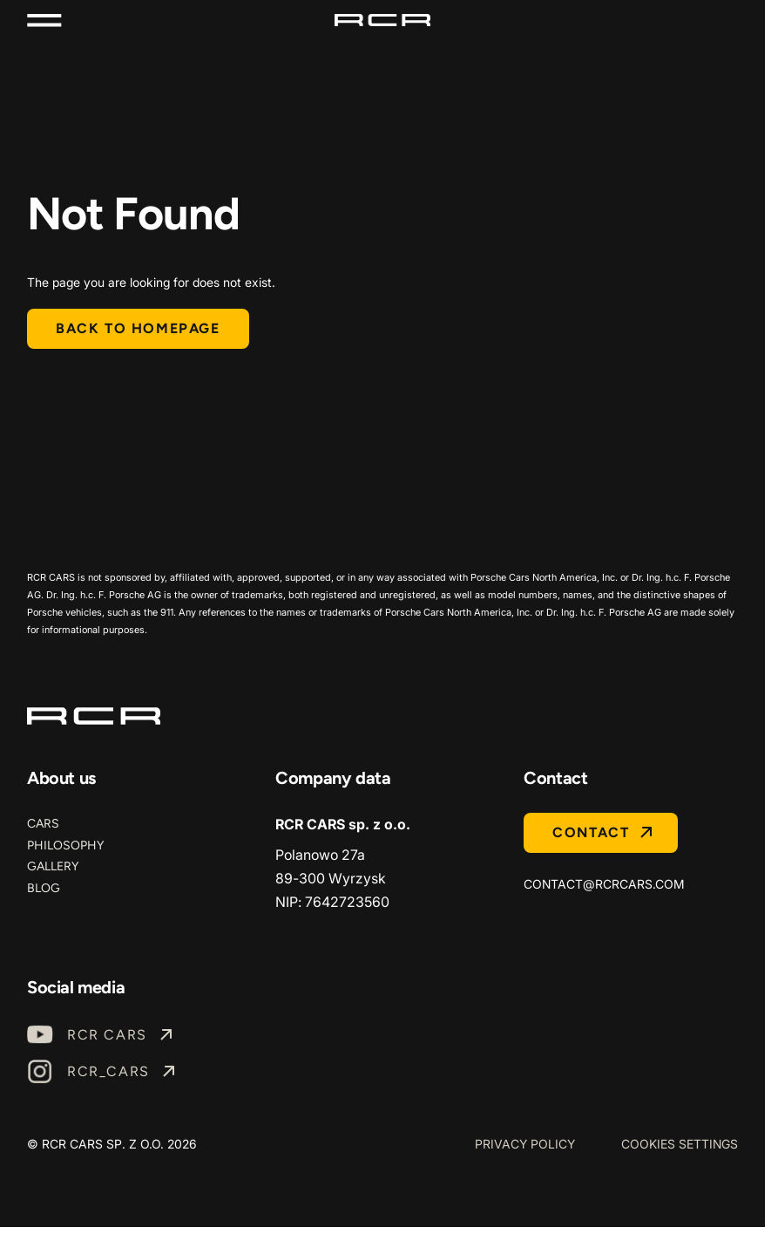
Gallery (52, 866)
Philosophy (65, 845)
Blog (43, 888)
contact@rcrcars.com (604, 883)
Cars (43, 823)
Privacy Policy (525, 1143)
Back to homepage (138, 328)
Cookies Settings (679, 1143)
